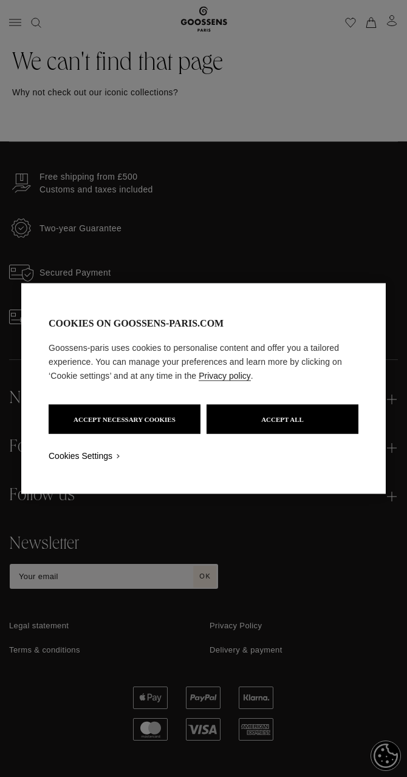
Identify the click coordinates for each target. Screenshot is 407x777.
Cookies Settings (80, 456)
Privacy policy (225, 376)
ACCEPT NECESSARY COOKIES (125, 419)
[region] (203, 388)
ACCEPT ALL (282, 419)
